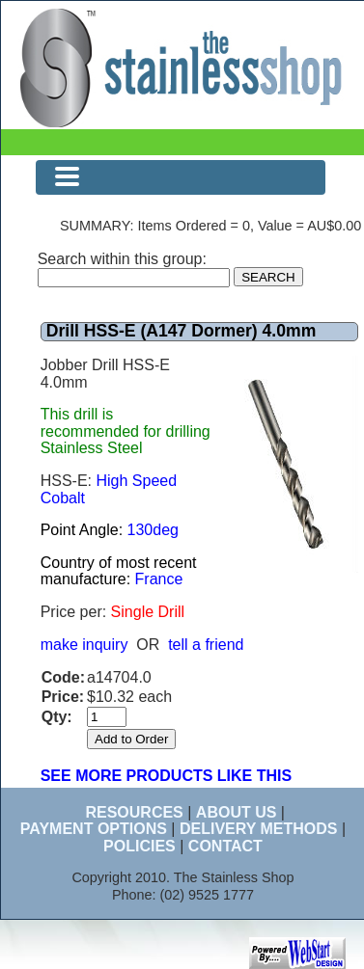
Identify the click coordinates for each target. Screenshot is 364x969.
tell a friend (205, 644)
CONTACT (225, 846)
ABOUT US (236, 812)
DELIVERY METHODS (259, 829)
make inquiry (84, 644)
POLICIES (139, 846)
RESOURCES (133, 812)
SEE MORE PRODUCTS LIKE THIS (166, 775)
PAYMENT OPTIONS (93, 829)
